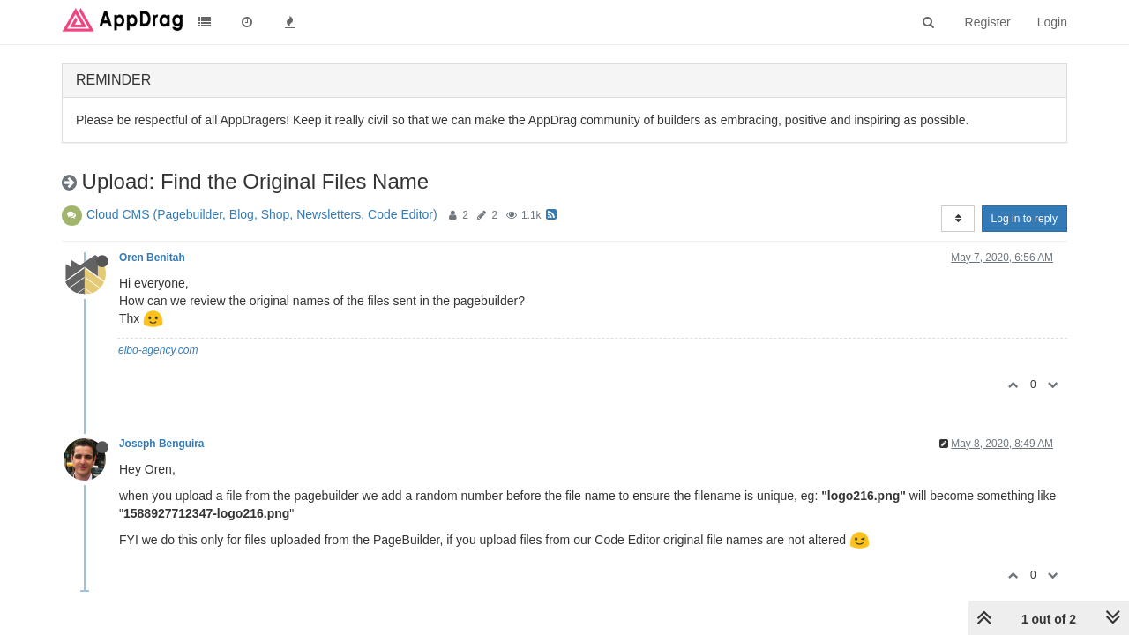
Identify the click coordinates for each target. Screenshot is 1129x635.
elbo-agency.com (158, 350)
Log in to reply (1024, 219)
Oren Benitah (152, 257)
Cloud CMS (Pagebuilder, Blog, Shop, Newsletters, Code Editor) (261, 214)
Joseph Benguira (161, 443)
